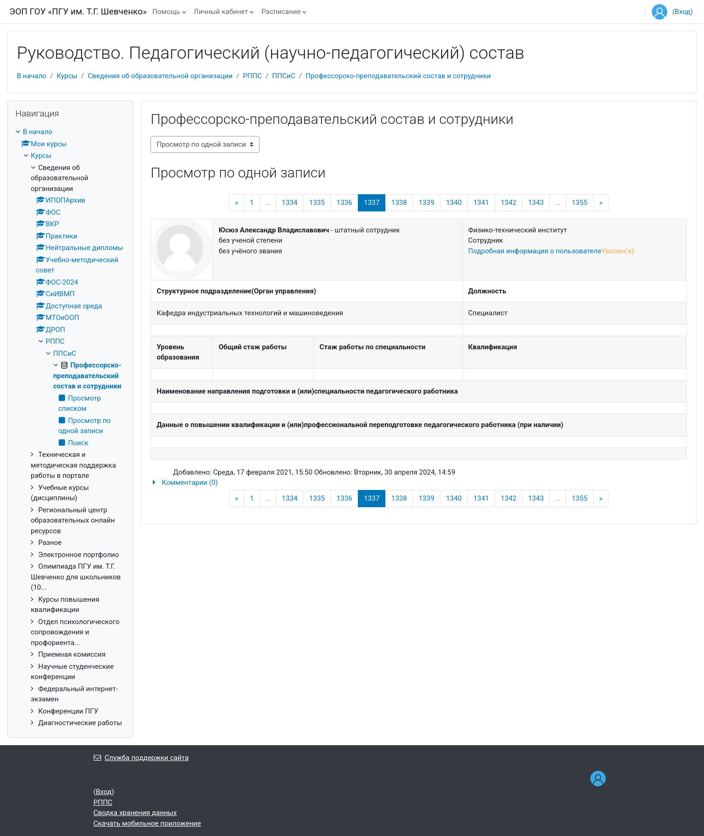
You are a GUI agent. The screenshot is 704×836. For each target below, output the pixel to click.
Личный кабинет (221, 11)
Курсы (67, 76)
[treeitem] (70, 427)
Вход (682, 11)
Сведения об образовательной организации (160, 76)
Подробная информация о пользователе (534, 251)
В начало (31, 76)
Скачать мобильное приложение (147, 823)
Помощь (166, 11)
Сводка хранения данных (135, 813)
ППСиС (283, 76)
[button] (418, 482)
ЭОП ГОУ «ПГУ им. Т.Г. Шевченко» (78, 12)
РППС (252, 76)
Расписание (281, 11)
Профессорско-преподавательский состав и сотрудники (398, 76)
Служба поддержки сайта (141, 758)
